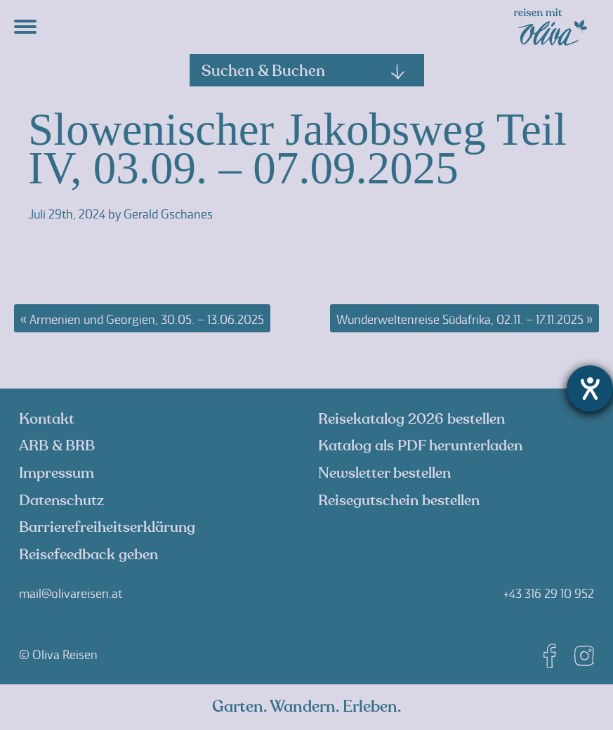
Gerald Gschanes (168, 214)
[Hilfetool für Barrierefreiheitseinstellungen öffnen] (590, 388)
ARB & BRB (57, 445)
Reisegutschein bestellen (399, 500)
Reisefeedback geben (88, 554)
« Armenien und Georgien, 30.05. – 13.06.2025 (142, 319)
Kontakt (46, 419)
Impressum (56, 473)
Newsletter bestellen (384, 473)
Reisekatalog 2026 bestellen (411, 419)
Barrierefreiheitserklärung (107, 527)
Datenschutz (61, 500)
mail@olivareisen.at (70, 593)
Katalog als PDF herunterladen (420, 445)
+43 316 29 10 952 (548, 593)
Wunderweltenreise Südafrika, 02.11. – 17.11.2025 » (464, 319)
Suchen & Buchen (304, 71)
